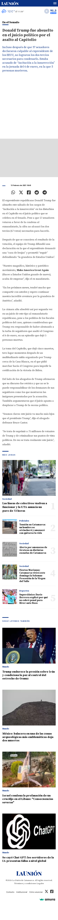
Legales (40, 883)
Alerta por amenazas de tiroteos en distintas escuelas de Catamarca (33, 550)
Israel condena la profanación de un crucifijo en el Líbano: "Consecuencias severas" (27, 799)
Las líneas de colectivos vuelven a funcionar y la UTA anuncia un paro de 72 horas (24, 507)
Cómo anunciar (36, 892)
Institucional (21, 892)
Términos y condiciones (25, 883)
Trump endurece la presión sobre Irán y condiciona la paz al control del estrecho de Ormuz (28, 675)
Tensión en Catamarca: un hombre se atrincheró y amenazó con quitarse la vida (32, 529)
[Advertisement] (29, 108)
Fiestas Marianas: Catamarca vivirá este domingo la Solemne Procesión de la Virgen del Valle (32, 576)
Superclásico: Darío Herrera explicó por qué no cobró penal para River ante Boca (33, 599)
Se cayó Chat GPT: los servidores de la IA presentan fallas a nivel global (28, 859)
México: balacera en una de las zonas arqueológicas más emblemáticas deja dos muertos (27, 737)
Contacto (10, 892)
